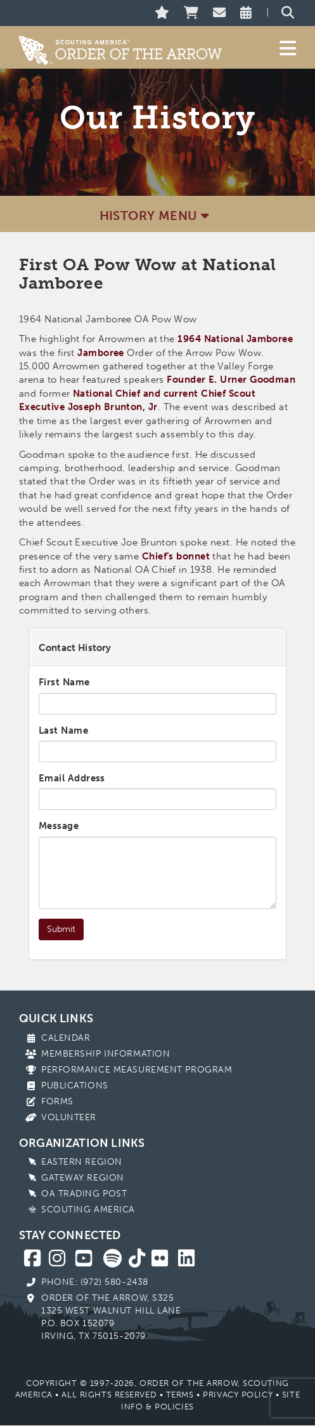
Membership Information (105, 1053)
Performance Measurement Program (136, 1069)
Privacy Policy (238, 1394)
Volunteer (68, 1117)
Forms (57, 1101)
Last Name (63, 730)
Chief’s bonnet (176, 556)
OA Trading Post (84, 1193)
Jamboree (100, 353)
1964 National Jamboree (235, 339)
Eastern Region (81, 1161)
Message (59, 826)
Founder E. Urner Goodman (231, 379)
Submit (61, 929)
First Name (64, 682)
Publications (74, 1085)
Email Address (72, 778)
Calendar (65, 1037)
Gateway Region (82, 1177)
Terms (180, 1394)
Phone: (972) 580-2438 (94, 1282)
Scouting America (88, 1209)
